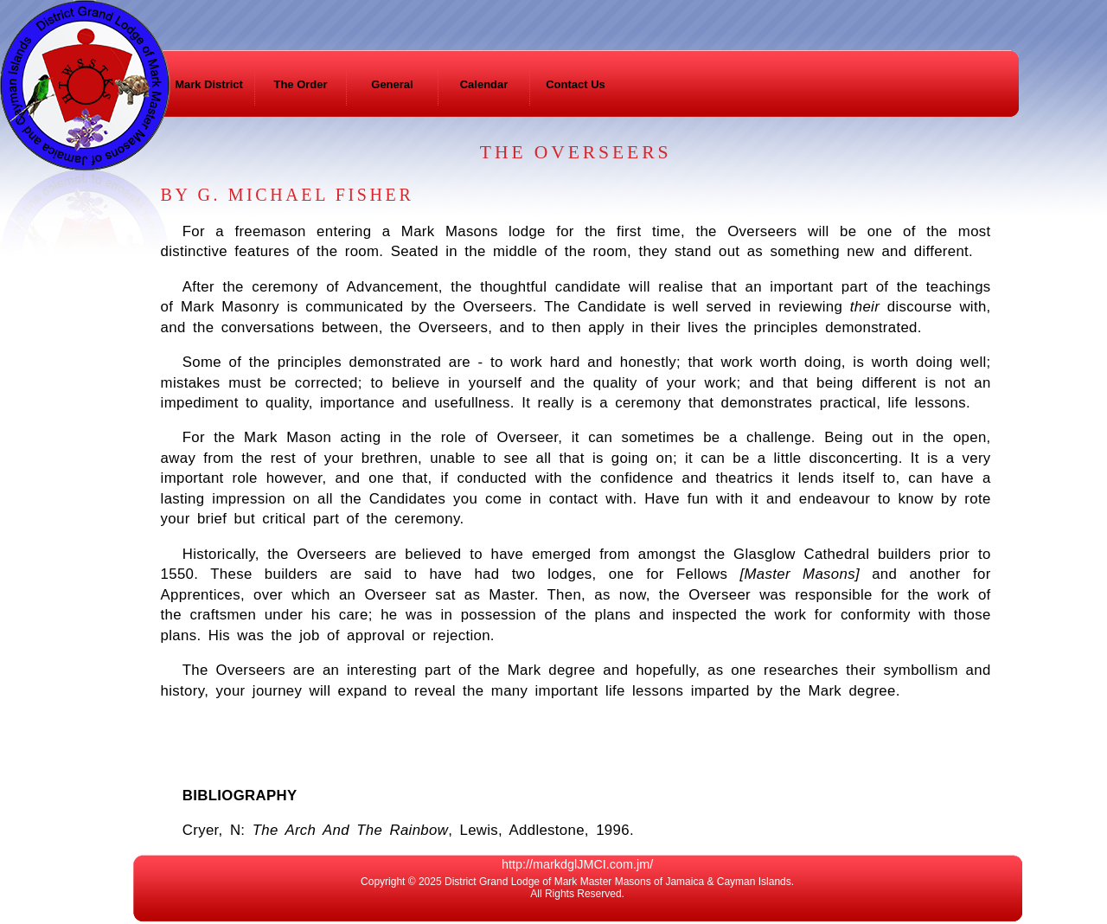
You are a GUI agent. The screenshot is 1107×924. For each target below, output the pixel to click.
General (392, 84)
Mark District (209, 84)
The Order (300, 84)
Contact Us (575, 84)
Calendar (484, 84)
